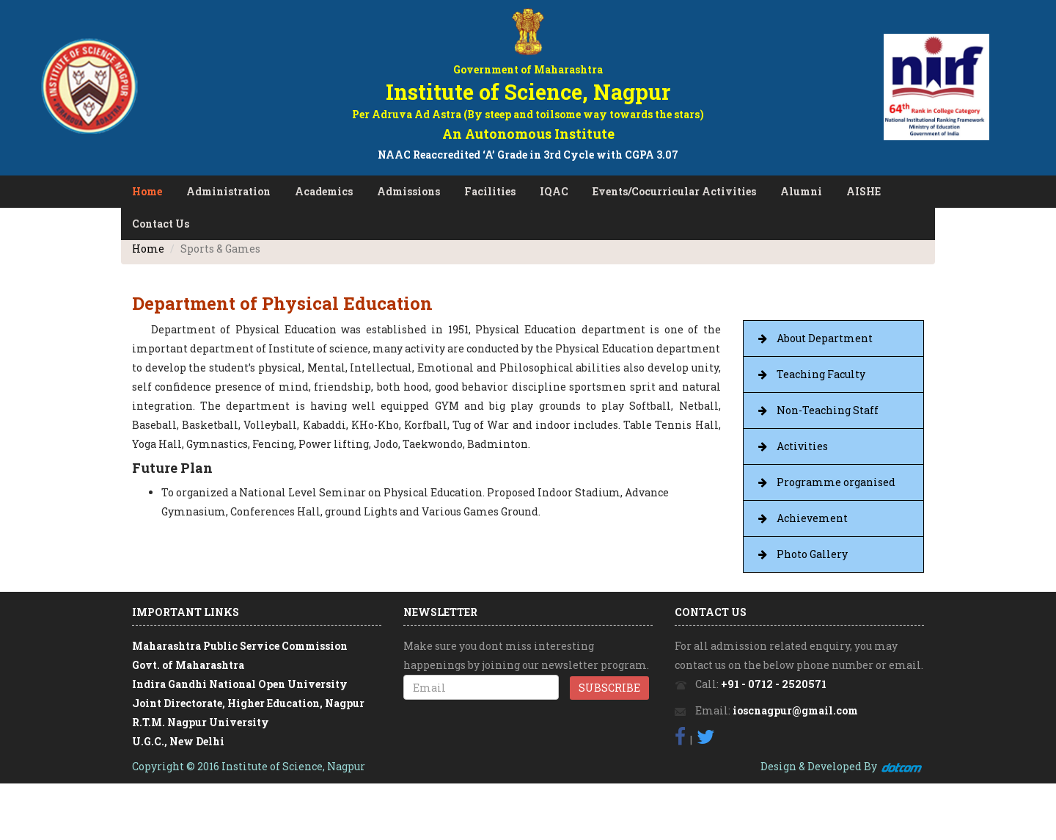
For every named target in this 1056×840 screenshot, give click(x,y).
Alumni (801, 191)
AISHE (863, 191)
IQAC (554, 191)
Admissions (408, 191)
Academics (324, 191)
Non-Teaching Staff (828, 410)
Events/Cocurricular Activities (674, 191)
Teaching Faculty (821, 374)
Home (147, 191)
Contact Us (160, 224)
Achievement (812, 518)
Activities (802, 446)
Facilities (490, 191)
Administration (228, 191)
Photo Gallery (812, 554)
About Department (825, 338)
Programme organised (836, 482)
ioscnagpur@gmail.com (795, 710)
